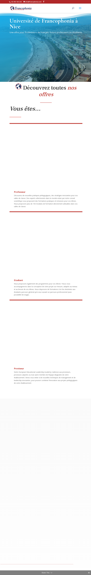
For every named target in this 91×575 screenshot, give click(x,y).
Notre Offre (22, 550)
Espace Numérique (71, 550)
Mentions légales (38, 561)
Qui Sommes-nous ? (37, 550)
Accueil (12, 550)
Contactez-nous (54, 550)
